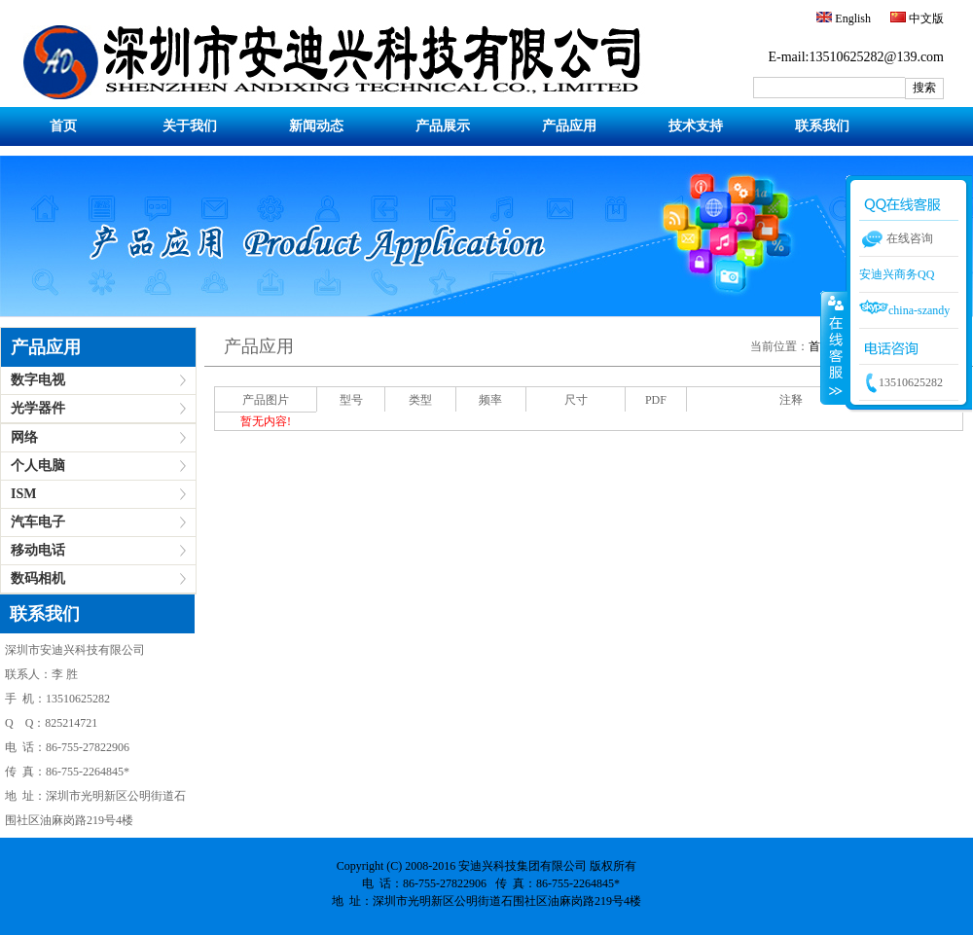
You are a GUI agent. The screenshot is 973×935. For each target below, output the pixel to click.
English (851, 18)
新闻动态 (316, 126)
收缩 (833, 347)
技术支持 (695, 126)
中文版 (925, 18)
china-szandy (904, 310)
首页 (63, 126)
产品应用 (569, 126)
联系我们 (822, 126)
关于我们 (189, 126)
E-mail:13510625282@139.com (856, 57)
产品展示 (442, 126)
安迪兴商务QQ (896, 274)
